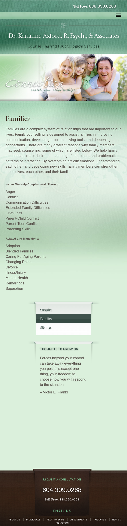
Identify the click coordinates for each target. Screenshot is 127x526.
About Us (14, 519)
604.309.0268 (61, 490)
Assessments (78, 519)
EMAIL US (62, 511)
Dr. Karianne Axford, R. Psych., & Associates (63, 36)
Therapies (99, 519)
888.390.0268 (102, 6)
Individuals (33, 519)
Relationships (55, 519)
